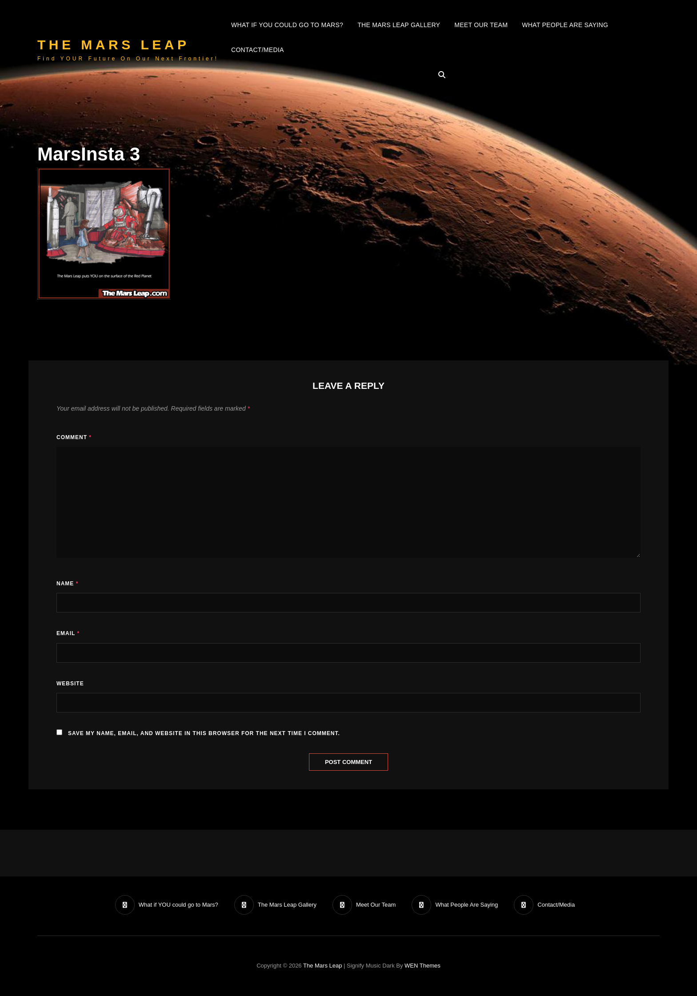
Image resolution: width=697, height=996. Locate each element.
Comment (74, 437)
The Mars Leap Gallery (398, 24)
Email (68, 633)
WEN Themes (423, 965)
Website (70, 683)
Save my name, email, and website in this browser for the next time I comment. (204, 733)
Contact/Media (257, 49)
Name (67, 583)
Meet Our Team (481, 24)
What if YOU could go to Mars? (287, 24)
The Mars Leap (113, 44)
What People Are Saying (565, 24)
